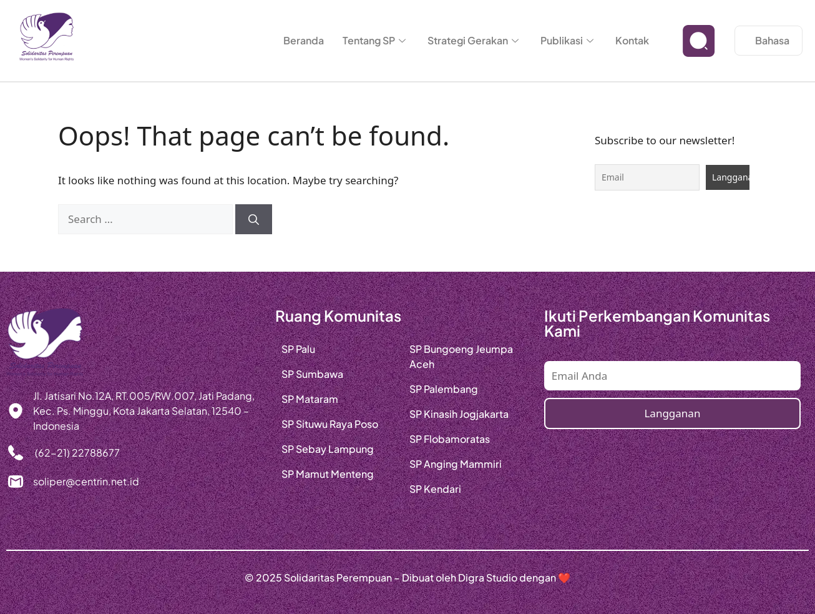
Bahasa (772, 40)
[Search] (253, 219)
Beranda (303, 40)
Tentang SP (376, 40)
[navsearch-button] (699, 41)
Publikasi (568, 40)
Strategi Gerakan (474, 40)
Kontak (632, 40)
